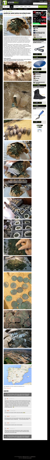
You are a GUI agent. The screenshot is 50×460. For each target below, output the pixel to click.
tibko (7, 398)
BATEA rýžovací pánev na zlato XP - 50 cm (38, 59)
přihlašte (27, 395)
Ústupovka (37, 35)
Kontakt (25, 6)
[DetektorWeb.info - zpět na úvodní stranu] (11, 2)
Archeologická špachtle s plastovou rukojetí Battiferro (39, 108)
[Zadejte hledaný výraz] (40, 4)
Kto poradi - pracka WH (39, 37)
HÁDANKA (37, 80)
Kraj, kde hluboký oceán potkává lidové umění (40, 83)
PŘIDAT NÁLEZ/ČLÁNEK (42, 6)
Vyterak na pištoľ (38, 76)
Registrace (45, 1)
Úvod (4, 6)
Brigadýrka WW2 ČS (38, 74)
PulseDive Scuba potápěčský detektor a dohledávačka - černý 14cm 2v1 (38, 42)
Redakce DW (9, 388)
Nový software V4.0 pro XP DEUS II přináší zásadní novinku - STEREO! (40, 33)
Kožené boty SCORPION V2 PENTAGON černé (38, 87)
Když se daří (37, 78)
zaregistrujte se (19, 395)
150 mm (37, 28)
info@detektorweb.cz (32, 456)
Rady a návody (16, 6)
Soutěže (21, 6)
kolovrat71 (8, 416)
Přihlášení (41, 1)
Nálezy (8, 6)
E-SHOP (29, 6)
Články (12, 6)
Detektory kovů (24, 456)
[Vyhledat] (46, 4)
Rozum (8, 428)
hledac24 (8, 410)
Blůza (37, 30)
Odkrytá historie (10, 11)
